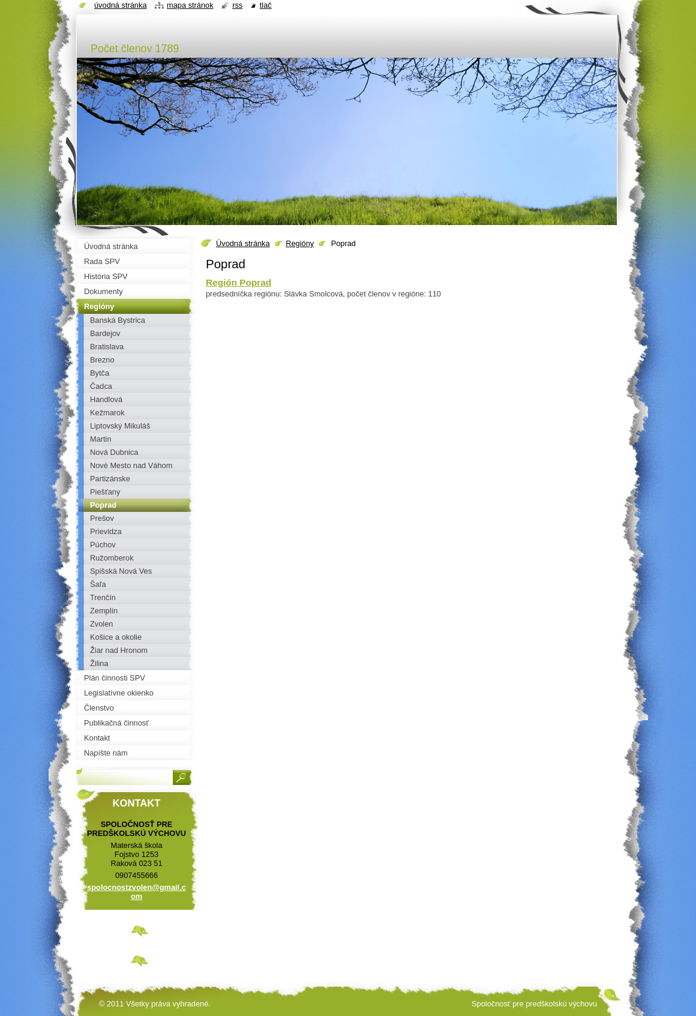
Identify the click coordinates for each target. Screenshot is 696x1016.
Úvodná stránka (243, 243)
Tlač (266, 5)
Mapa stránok (190, 5)
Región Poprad (238, 282)
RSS (237, 5)
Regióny (300, 243)
